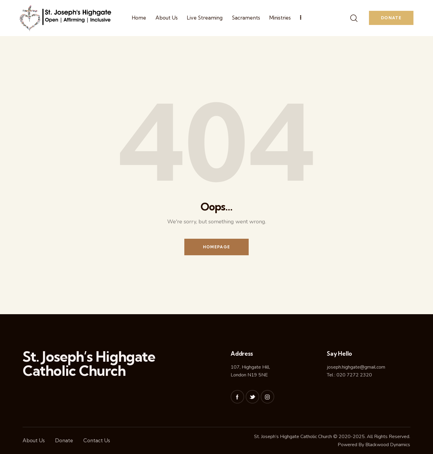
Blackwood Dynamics (387, 444)
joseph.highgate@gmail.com (356, 367)
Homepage (216, 246)
